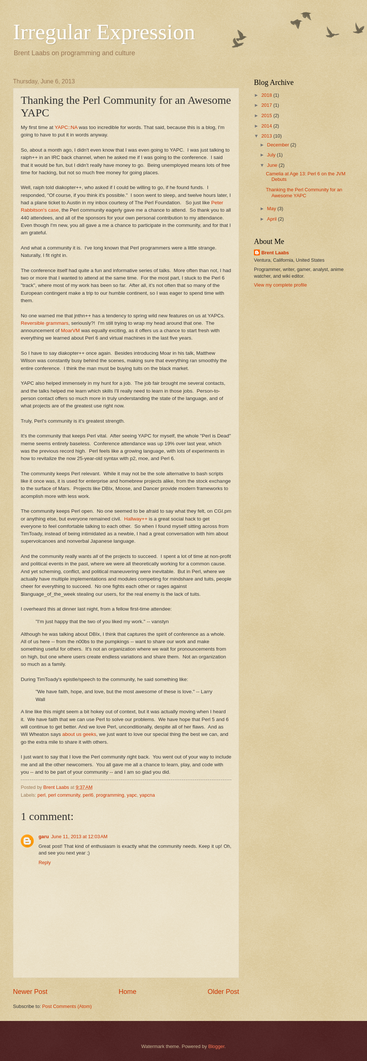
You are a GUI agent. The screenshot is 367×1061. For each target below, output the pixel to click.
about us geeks (79, 734)
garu (44, 836)
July (272, 155)
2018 (267, 95)
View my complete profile (280, 285)
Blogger (216, 1046)
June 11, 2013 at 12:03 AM (79, 836)
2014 (267, 126)
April (272, 219)
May (272, 208)
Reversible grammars (44, 323)
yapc (132, 795)
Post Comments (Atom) (67, 1006)
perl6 (88, 795)
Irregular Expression (104, 32)
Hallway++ (136, 519)
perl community (64, 795)
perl (41, 795)
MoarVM (70, 330)
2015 (267, 115)
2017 (267, 105)
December (278, 145)
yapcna (147, 795)
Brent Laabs (275, 252)
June (273, 165)
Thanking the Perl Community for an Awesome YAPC (304, 192)
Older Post (223, 991)
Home (127, 991)
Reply (45, 862)
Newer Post (30, 991)
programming (110, 795)
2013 (267, 136)
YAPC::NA (65, 127)
